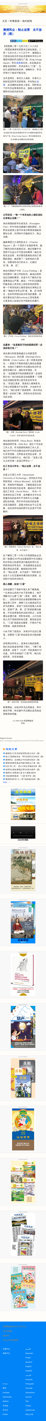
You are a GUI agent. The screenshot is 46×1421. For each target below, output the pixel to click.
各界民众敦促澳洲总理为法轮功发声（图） (23, 770)
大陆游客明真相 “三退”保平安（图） (21, 776)
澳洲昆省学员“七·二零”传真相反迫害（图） (23, 779)
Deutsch (29, 1362)
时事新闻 (15, 21)
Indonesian (7, 1397)
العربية (28, 1349)
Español (29, 1371)
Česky (28, 1358)
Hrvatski (6, 1393)
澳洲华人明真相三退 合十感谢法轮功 (20, 773)
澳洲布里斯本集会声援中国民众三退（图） (23, 763)
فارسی (28, 1375)
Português (30, 1384)
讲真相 (19, 63)
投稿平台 (6, 1336)
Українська (30, 1410)
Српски (29, 1397)
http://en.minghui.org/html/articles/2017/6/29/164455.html (21, 741)
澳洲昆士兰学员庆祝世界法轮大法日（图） (23, 753)
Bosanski (29, 1353)
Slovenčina (30, 1393)
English (29, 1366)
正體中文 (6, 1349)
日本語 (5, 1406)
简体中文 (6, 1353)
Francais (29, 1379)
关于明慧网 (7, 1331)
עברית (5, 1384)
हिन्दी (4, 1388)
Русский (29, 1388)
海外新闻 (27, 21)
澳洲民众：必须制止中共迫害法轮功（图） (23, 760)
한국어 (5, 1410)
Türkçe (28, 1406)
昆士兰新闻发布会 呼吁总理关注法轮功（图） (25, 757)
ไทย (27, 1401)
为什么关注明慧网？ (11, 1340)
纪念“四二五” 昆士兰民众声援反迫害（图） (24, 766)
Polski (5, 1414)
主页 (4, 21)
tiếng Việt (29, 1414)
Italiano (6, 1401)
